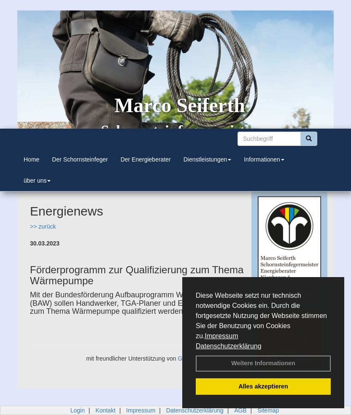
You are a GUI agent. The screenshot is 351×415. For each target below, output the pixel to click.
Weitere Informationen (263, 363)
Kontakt (105, 410)
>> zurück (43, 226)
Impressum (221, 336)
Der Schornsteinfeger (80, 159)
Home (31, 159)
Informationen (264, 159)
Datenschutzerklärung (229, 346)
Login (77, 410)
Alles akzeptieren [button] (263, 386)
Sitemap (268, 410)
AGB (240, 410)
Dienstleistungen (208, 159)
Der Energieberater (146, 159)
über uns (37, 180)
